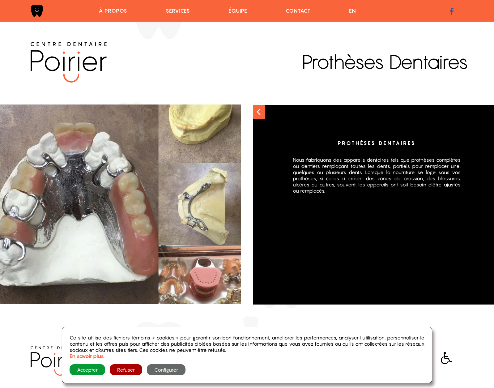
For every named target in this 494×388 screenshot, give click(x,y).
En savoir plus (87, 356)
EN (352, 11)
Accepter (87, 370)
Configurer (166, 370)
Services (178, 11)
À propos (113, 11)
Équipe (237, 11)
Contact (298, 11)
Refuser (126, 370)
